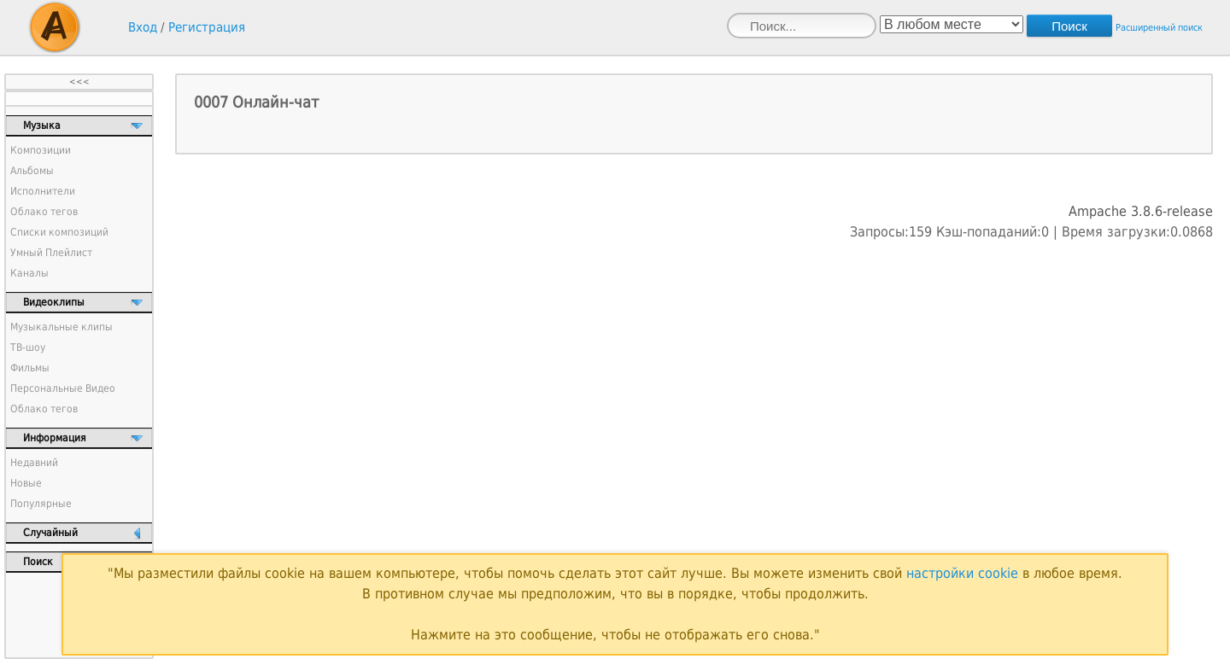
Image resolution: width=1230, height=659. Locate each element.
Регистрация (206, 27)
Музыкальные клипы (61, 327)
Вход (142, 27)
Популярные (41, 504)
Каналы (29, 273)
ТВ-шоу (27, 347)
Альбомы (32, 171)
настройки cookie (962, 573)
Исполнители (42, 191)
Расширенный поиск (1159, 27)
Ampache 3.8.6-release (1141, 211)
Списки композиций (59, 232)
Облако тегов (44, 212)
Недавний (34, 463)
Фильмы (30, 368)
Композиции (40, 150)
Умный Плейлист (51, 253)
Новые (26, 483)
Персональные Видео (62, 388)
